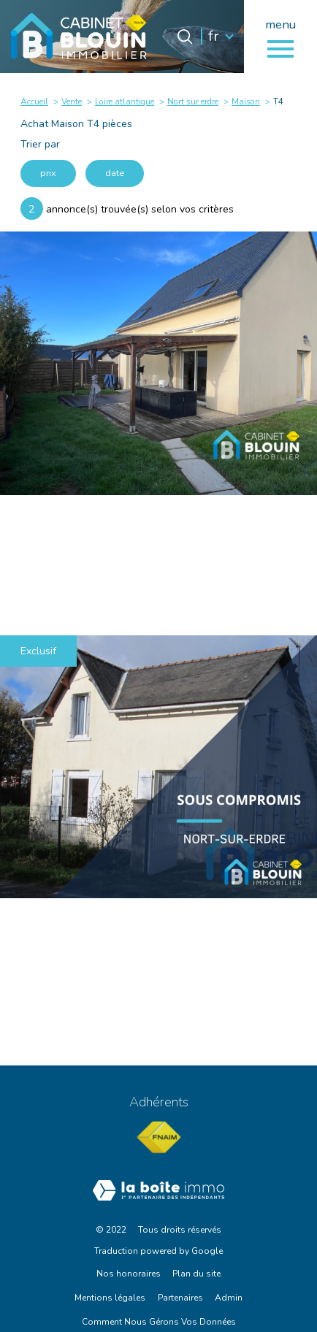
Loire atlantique (124, 101)
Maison (246, 101)
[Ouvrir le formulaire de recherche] (185, 36)
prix (48, 172)
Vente (71, 101)
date (114, 172)
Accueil (34, 101)
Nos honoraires (128, 1273)
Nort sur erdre (192, 101)
